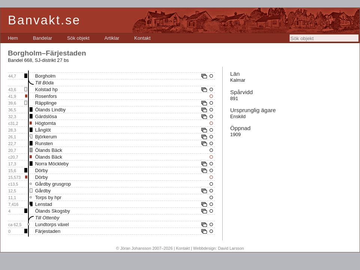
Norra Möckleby (52, 163)
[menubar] (79, 38)
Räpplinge (46, 103)
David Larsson (231, 248)
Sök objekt (78, 38)
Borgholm (45, 76)
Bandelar (42, 38)
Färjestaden (48, 231)
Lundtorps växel (52, 224)
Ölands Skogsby (52, 211)
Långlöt (43, 130)
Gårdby (43, 191)
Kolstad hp (46, 89)
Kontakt (142, 38)
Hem (13, 38)
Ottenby (50, 217)
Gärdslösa (46, 116)
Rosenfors (46, 96)
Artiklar (111, 38)
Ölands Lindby (50, 109)
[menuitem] (12, 38)
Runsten (44, 143)
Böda (48, 83)
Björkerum (46, 137)
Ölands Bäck (48, 150)
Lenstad (43, 204)
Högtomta (45, 123)
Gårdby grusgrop (53, 184)
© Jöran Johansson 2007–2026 (144, 248)
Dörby (41, 170)
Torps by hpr (48, 197)
